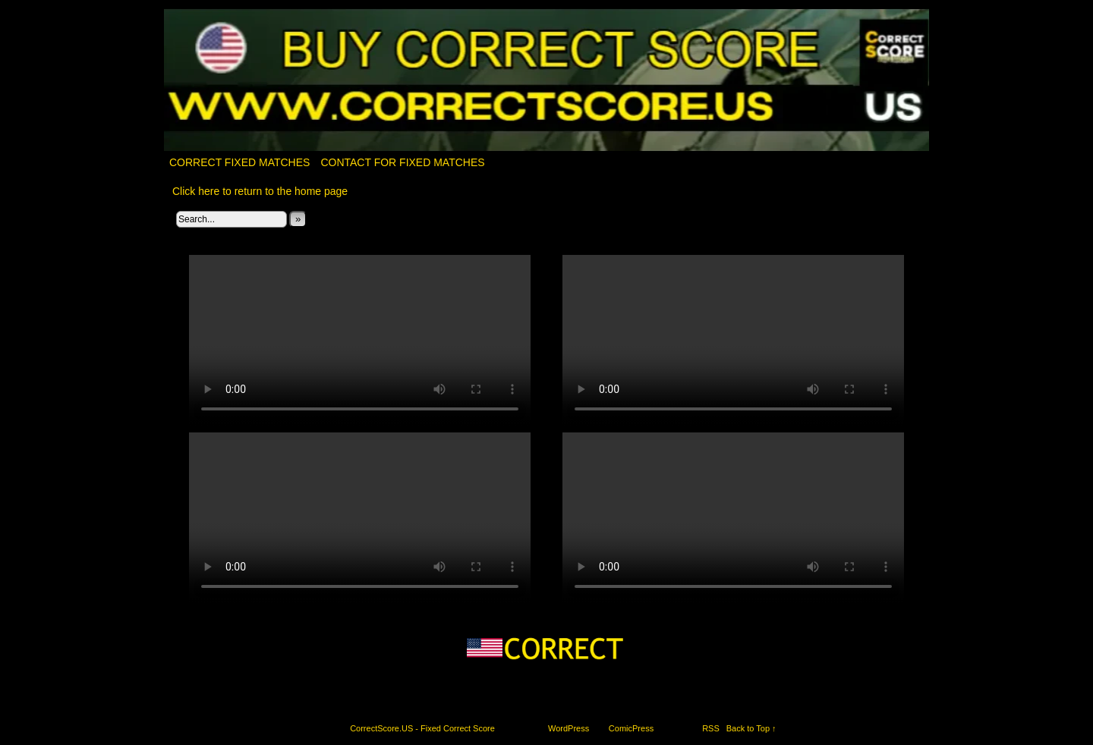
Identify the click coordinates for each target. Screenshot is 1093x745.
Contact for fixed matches (402, 162)
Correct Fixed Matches (239, 162)
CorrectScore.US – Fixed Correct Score (547, 80)
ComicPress (631, 728)
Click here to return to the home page (260, 191)
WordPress (568, 728)
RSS (711, 728)
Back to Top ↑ (751, 728)
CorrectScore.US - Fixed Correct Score (422, 728)
